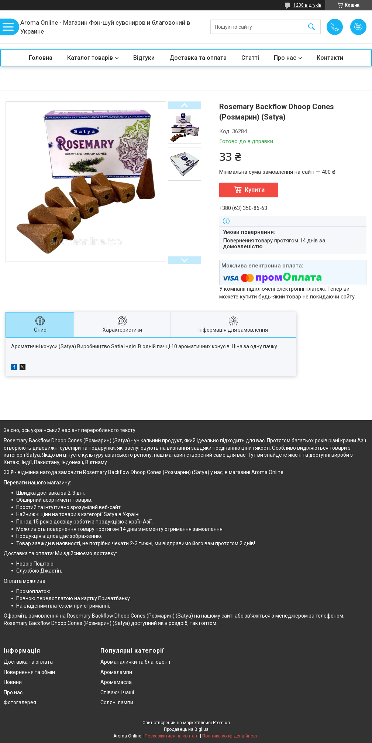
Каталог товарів (90, 57)
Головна (40, 57)
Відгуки (144, 57)
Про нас (285, 57)
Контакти (330, 57)
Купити (255, 189)
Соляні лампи (116, 702)
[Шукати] (311, 27)
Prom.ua (221, 722)
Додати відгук (358, 27)
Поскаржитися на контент (172, 736)
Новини (13, 682)
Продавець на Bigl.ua (186, 729)
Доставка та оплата (198, 57)
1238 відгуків (307, 5)
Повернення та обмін (29, 672)
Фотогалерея (20, 702)
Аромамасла (116, 682)
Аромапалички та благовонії (135, 662)
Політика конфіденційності (230, 736)
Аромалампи (116, 672)
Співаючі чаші (117, 692)
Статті (250, 57)
